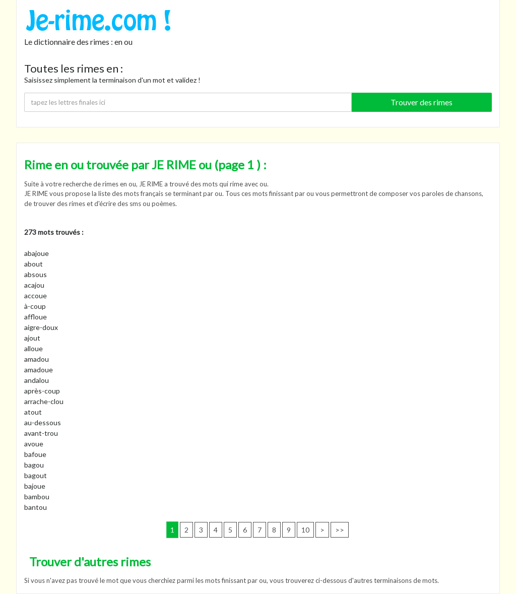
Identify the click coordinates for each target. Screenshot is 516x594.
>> (339, 529)
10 (305, 529)
